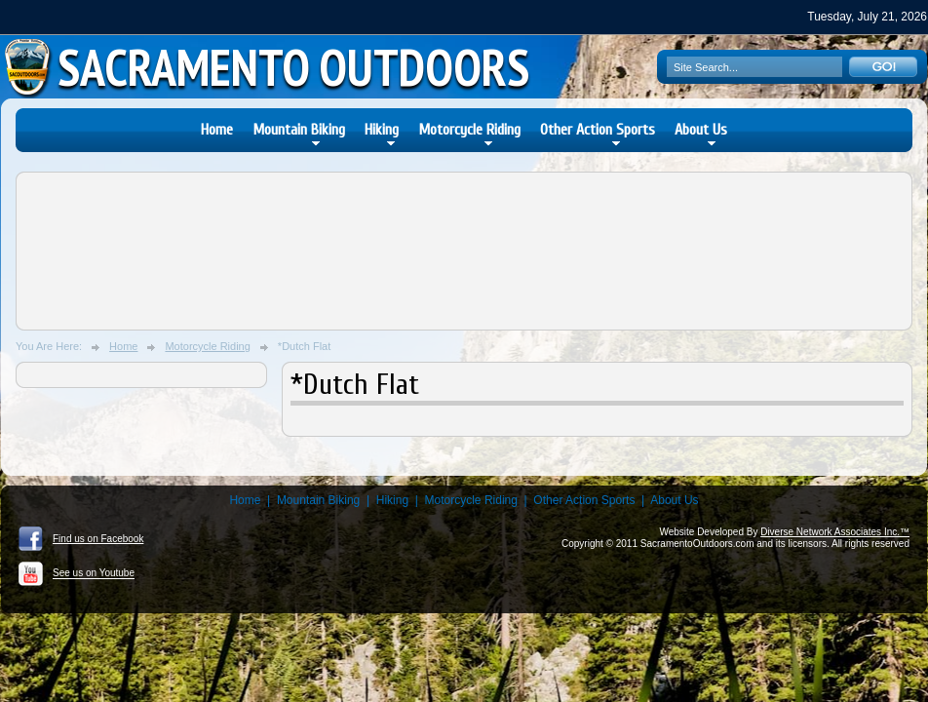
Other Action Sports (597, 129)
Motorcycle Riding (469, 129)
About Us (701, 129)
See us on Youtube (77, 574)
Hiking (382, 129)
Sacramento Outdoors (293, 66)
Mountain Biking (298, 129)
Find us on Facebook (81, 539)
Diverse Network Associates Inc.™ (834, 531)
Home (217, 129)
